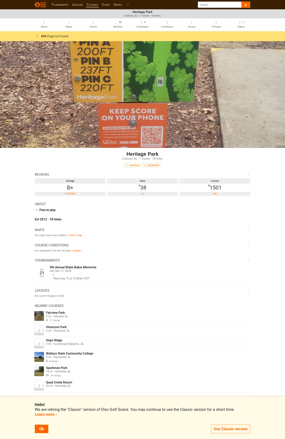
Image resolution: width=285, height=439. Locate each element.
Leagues (77, 4)
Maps (142, 230)
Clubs (106, 4)
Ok (41, 429)
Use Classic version (231, 429)
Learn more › (46, 414)
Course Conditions (142, 245)
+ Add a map (74, 235)
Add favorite (151, 165)
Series (118, 4)
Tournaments (59, 4)
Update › (77, 250)
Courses (92, 4)
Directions (132, 165)
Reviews (142, 174)
